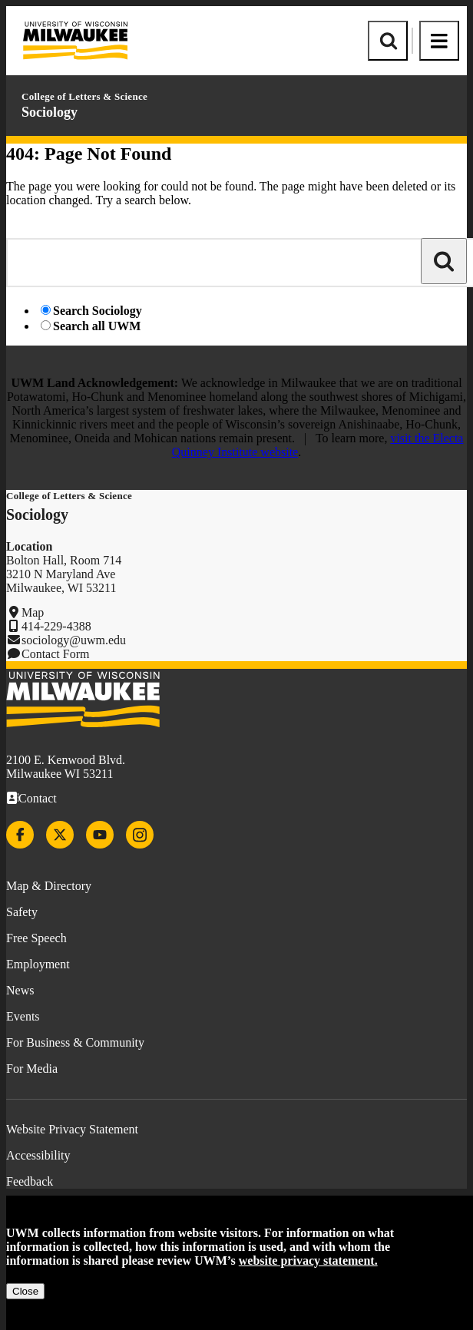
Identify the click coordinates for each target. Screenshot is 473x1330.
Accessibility (38, 1155)
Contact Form (55, 653)
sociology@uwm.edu (74, 640)
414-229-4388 (56, 626)
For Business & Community (75, 1042)
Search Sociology (97, 310)
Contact (37, 798)
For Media (32, 1068)
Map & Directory (48, 885)
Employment (38, 964)
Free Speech (36, 938)
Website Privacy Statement (72, 1129)
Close (25, 1291)
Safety (22, 911)
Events (23, 1016)
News (20, 990)
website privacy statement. (308, 1260)
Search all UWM (97, 325)
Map (33, 612)
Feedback (29, 1181)
